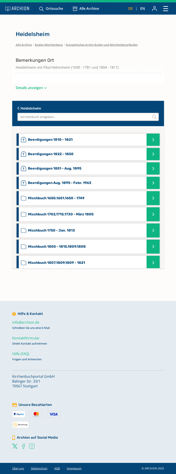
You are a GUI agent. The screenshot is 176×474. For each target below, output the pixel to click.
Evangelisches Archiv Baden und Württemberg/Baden (102, 45)
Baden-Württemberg (49, 45)
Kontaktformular (26, 338)
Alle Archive (89, 8)
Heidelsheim (29, 108)
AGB (57, 468)
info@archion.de (25, 322)
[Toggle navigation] (166, 8)
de (130, 8)
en (142, 8)
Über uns (18, 468)
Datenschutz (39, 468)
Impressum (74, 468)
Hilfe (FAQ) (20, 353)
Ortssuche (54, 8)
